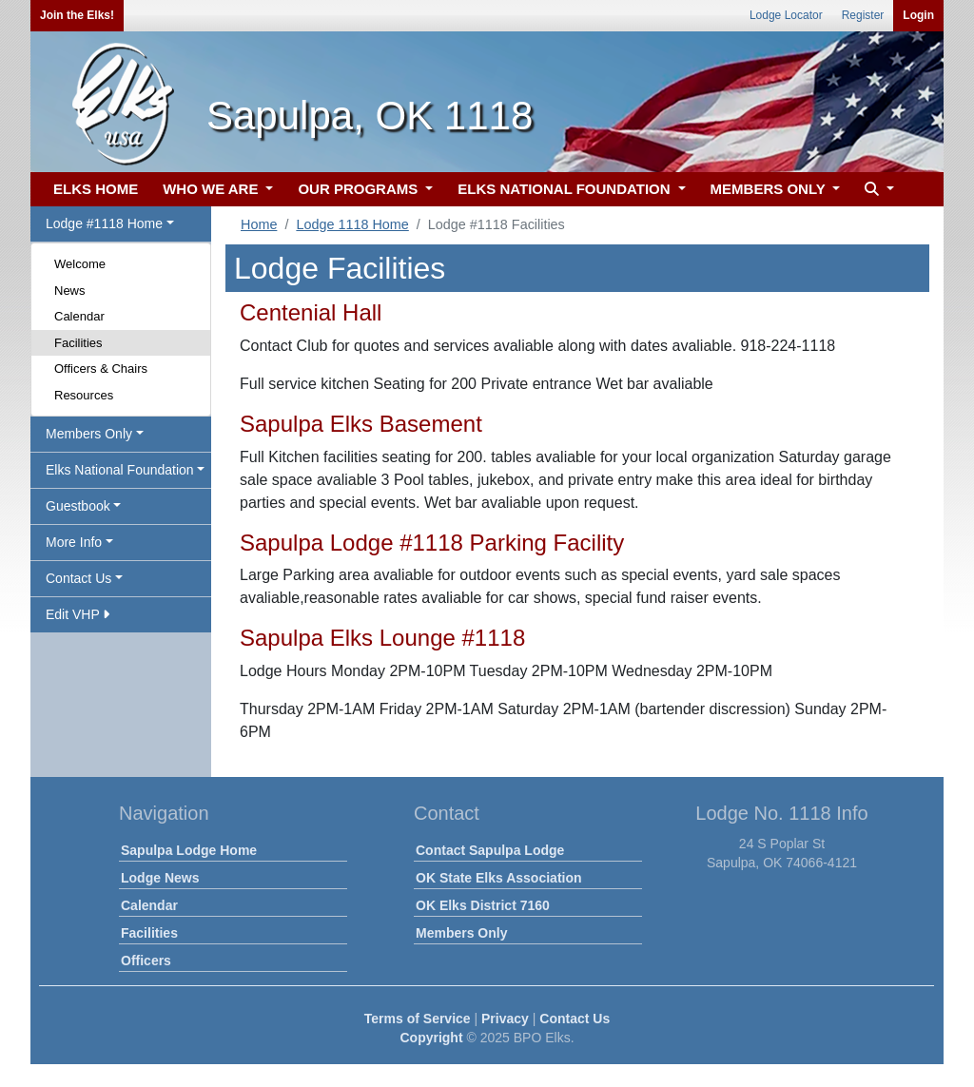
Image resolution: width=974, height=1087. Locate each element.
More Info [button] (74, 542)
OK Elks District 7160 (483, 905)
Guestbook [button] (78, 506)
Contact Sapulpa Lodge (490, 850)
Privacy (505, 1018)
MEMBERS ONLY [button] (770, 189)
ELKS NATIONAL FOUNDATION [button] (566, 189)
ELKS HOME (95, 189)
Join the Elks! (77, 15)
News (70, 290)
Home (259, 224)
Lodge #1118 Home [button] (104, 223)
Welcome (80, 264)
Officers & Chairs (100, 368)
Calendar (79, 316)
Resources (83, 395)
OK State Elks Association (499, 877)
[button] (877, 189)
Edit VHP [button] (77, 614)
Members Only (461, 933)
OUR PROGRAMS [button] (359, 189)
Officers (146, 960)
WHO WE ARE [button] (212, 189)
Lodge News (160, 877)
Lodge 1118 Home (352, 224)
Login (918, 15)
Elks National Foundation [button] (120, 469)
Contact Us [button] (78, 578)
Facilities (78, 343)
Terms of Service (417, 1018)
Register (863, 15)
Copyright (430, 1037)
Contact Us (574, 1018)
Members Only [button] (89, 433)
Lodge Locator (786, 15)
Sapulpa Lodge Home (189, 850)
